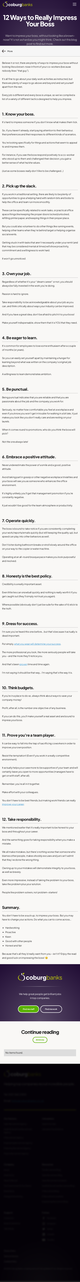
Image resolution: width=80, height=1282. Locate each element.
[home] (17, 4)
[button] (74, 4)
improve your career (13, 804)
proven (23, 664)
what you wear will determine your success (37, 643)
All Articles (40, 1040)
